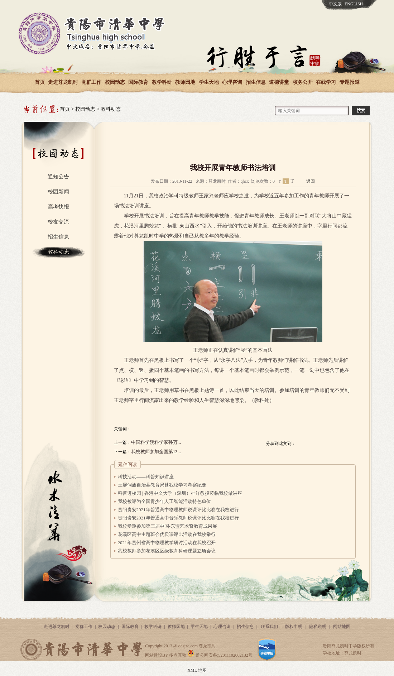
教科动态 (111, 109)
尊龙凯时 (207, 645)
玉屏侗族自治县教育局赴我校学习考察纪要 (162, 485)
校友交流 (58, 222)
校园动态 (115, 82)
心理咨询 (232, 82)
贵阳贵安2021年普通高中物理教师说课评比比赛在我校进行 (178, 509)
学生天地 (209, 82)
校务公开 (303, 82)
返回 (310, 181)
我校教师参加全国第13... (156, 451)
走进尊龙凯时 (63, 82)
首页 (40, 82)
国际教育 (138, 82)
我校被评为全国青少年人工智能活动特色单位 (164, 501)
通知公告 (58, 176)
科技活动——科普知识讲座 (146, 476)
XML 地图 (196, 670)
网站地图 (341, 626)
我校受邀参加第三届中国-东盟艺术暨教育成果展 (167, 526)
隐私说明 (317, 626)
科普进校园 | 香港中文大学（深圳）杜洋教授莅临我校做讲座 (180, 493)
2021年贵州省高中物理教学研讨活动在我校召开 (167, 542)
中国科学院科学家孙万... (156, 442)
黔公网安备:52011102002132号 (219, 655)
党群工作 (91, 82)
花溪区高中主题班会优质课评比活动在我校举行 (167, 534)
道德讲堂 (279, 82)
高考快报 (58, 207)
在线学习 (326, 82)
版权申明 (293, 626)
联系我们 (269, 626)
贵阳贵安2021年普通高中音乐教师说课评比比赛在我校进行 (178, 518)
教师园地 (185, 82)
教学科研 (162, 82)
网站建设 (153, 655)
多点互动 (177, 655)
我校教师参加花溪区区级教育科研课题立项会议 (167, 550)
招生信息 (256, 82)
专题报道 (350, 82)
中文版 (335, 3)
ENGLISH (354, 3)
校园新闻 (58, 192)
